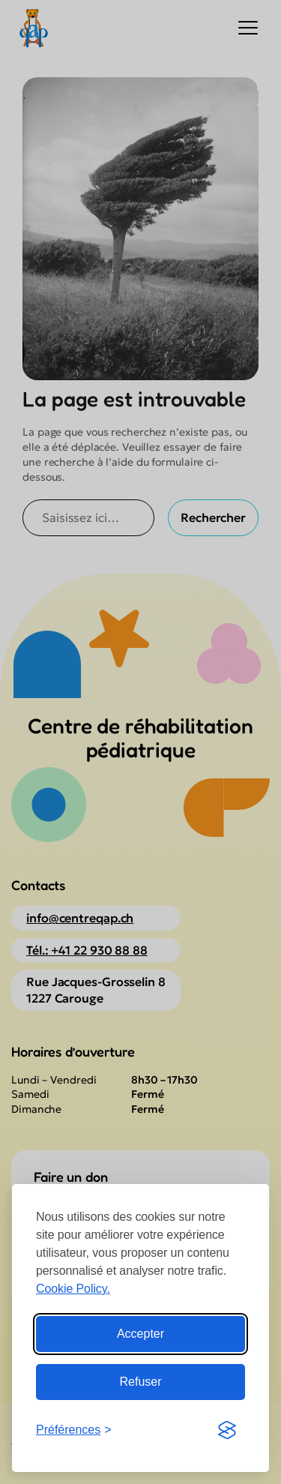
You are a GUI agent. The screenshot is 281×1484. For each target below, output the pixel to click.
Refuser (140, 1381)
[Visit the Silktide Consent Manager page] (227, 1430)
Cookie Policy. (73, 1288)
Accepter (140, 1333)
